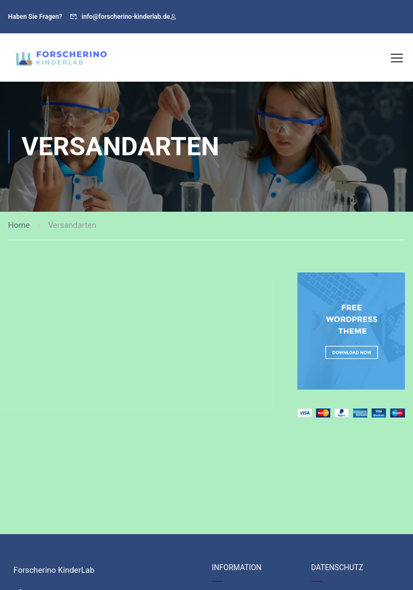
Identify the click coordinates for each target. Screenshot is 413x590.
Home (19, 225)
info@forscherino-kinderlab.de (126, 16)
